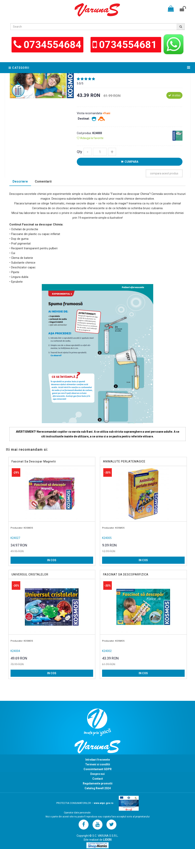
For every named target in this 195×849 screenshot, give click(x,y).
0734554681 (129, 44)
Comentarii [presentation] (43, 181)
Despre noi (97, 774)
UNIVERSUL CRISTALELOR (30, 574)
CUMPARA (129, 161)
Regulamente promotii (97, 783)
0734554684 (52, 44)
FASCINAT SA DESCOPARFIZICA (125, 574)
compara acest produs (164, 173)
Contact (97, 778)
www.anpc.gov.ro (103, 803)
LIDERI (107, 839)
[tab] (20, 182)
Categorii (19, 67)
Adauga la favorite (90, 138)
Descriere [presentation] (20, 181)
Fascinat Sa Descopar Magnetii (34, 461)
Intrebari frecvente (97, 759)
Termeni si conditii (97, 764)
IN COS (51, 560)
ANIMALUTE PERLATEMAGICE (124, 461)
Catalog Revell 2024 (98, 788)
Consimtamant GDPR (98, 769)
